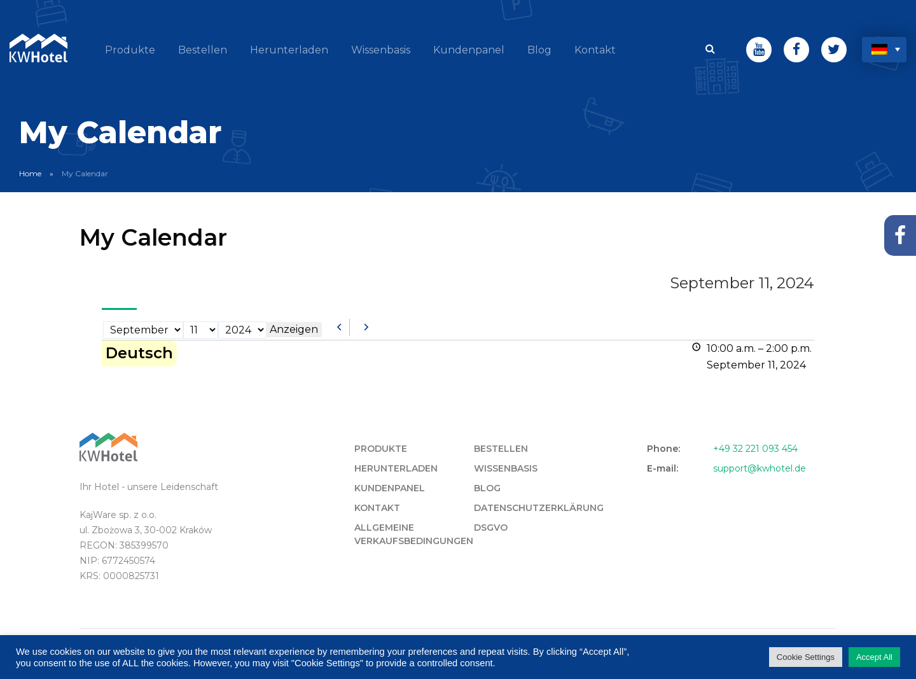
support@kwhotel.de (759, 468)
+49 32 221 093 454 (755, 448)
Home (30, 173)
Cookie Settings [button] (806, 657)
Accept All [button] (874, 657)
